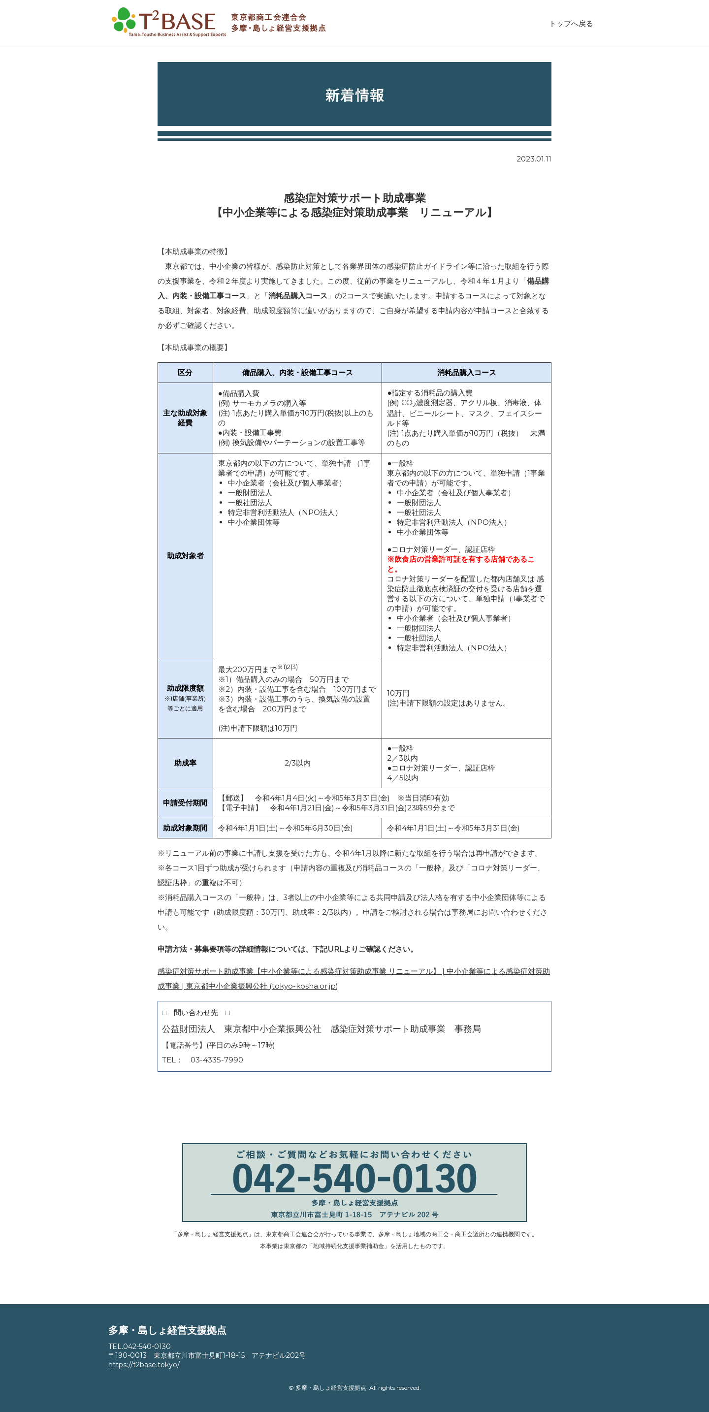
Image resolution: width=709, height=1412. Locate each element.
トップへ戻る (571, 23)
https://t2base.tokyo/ (144, 1364)
